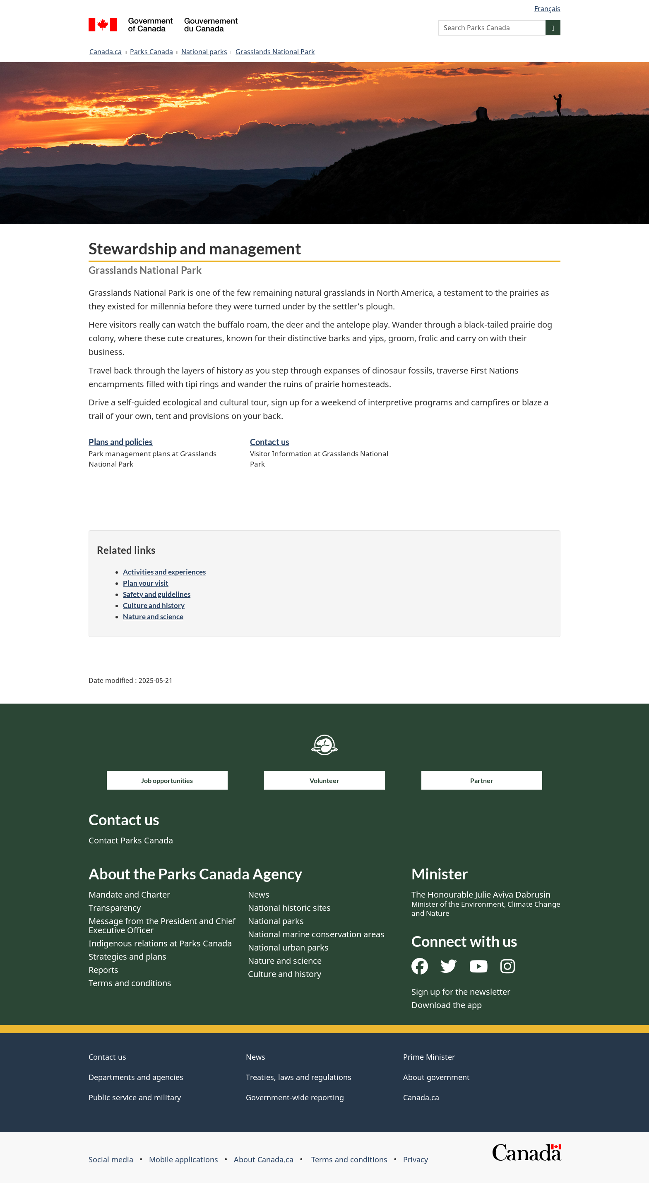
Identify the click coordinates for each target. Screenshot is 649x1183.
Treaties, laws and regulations (298, 1077)
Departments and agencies (136, 1077)
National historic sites (289, 907)
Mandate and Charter (129, 894)
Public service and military (135, 1097)
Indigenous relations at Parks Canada (160, 943)
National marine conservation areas (316, 934)
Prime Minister (429, 1057)
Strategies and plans (127, 956)
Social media (111, 1159)
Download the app (446, 1005)
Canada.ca (105, 51)
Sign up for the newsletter (460, 991)
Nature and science (153, 616)
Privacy (415, 1159)
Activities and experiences (164, 572)
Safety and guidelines (156, 594)
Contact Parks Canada (131, 840)
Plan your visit (145, 583)
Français (547, 8)
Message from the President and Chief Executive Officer (162, 925)
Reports (103, 969)
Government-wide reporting (295, 1097)
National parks (204, 51)
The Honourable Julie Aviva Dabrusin (485, 903)
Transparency (115, 907)
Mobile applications (183, 1159)
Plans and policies (121, 442)
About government (436, 1077)
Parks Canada (151, 51)
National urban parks (288, 947)
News (258, 894)
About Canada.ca (263, 1159)
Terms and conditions (130, 983)
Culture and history (154, 605)
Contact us (269, 442)
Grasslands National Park (275, 51)
